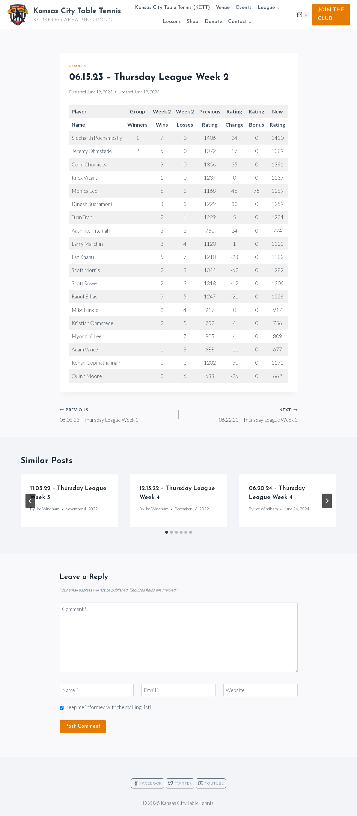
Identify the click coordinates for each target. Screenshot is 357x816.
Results (77, 65)
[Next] (327, 501)
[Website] (260, 690)
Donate (213, 21)
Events (243, 7)
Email (151, 690)
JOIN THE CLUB (331, 14)
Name (70, 690)
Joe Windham (47, 508)
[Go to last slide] (30, 501)
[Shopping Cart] (303, 14)
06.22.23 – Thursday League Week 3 (241, 414)
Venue (223, 7)
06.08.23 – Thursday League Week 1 (117, 414)
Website (235, 690)
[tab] (166, 532)
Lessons (172, 21)
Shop (192, 21)
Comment (74, 609)
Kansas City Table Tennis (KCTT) (172, 7)
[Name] (97, 690)
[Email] (178, 690)
